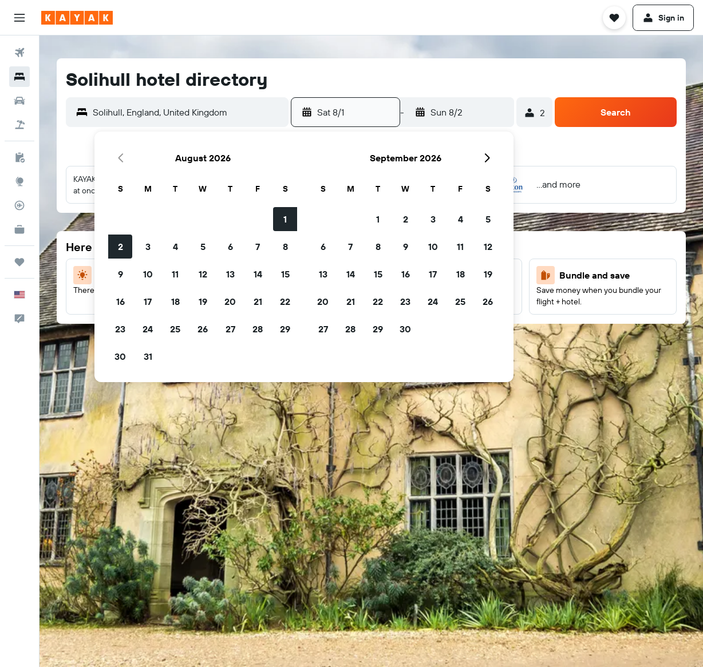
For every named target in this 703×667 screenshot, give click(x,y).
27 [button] (230, 329)
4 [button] (175, 246)
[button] (19, 17)
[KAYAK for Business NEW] (19, 229)
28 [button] (257, 329)
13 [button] (230, 274)
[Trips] (19, 262)
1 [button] (285, 219)
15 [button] (285, 274)
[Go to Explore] (19, 181)
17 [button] (148, 301)
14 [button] (258, 274)
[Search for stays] (19, 76)
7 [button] (257, 246)
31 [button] (148, 356)
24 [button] (148, 329)
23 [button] (120, 329)
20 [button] (230, 301)
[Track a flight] (19, 205)
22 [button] (285, 301)
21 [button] (258, 301)
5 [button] (203, 246)
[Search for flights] (19, 52)
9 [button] (120, 274)
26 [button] (203, 329)
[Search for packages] (19, 124)
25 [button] (175, 329)
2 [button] (120, 246)
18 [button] (175, 301)
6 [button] (230, 246)
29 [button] (285, 329)
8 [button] (285, 246)
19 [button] (203, 301)
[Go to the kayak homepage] (77, 18)
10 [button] (148, 274)
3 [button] (148, 246)
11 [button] (175, 274)
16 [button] (120, 301)
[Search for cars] (19, 100)
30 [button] (120, 356)
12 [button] (203, 274)
